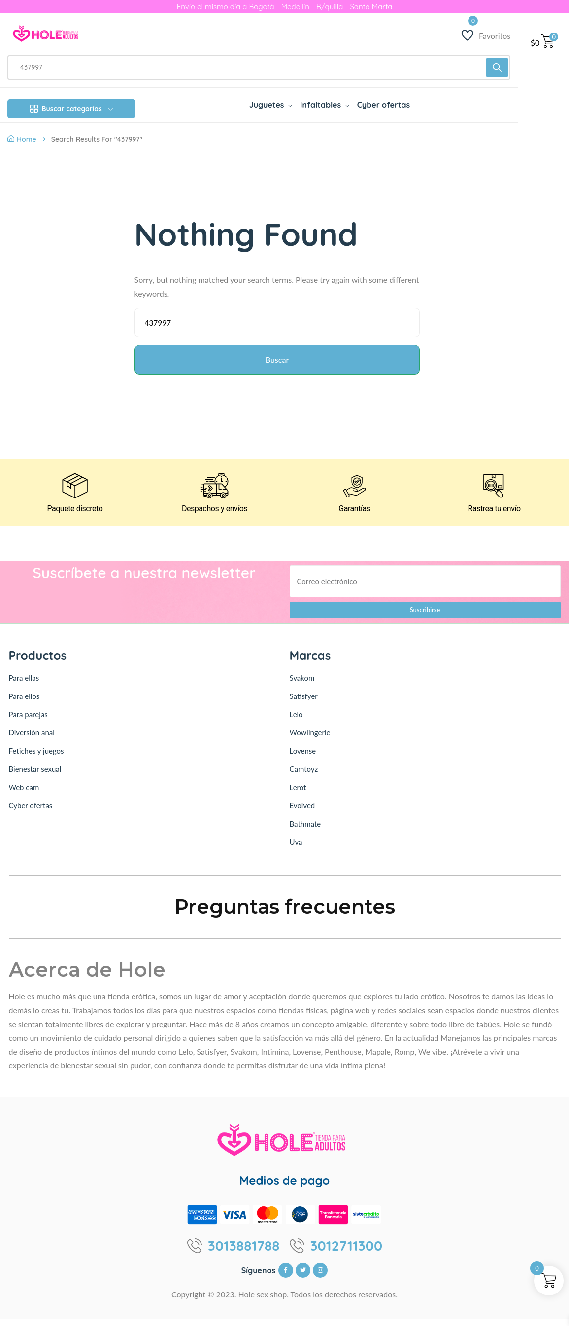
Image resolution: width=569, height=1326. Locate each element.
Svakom (302, 685)
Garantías (354, 516)
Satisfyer (304, 703)
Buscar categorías (71, 108)
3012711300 (346, 1253)
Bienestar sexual (35, 776)
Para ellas (24, 685)
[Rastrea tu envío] (494, 491)
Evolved (302, 812)
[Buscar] (497, 67)
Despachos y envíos (214, 516)
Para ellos (24, 703)
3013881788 (244, 1253)
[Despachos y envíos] (214, 491)
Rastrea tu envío (494, 516)
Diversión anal (32, 739)
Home (21, 139)
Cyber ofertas (31, 812)
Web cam (24, 794)
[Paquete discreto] (75, 491)
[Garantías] (354, 491)
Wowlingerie (310, 739)
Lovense (303, 758)
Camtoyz (304, 776)
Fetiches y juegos (36, 758)
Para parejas (28, 721)
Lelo (296, 721)
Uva (296, 849)
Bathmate (305, 831)
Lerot (298, 794)
